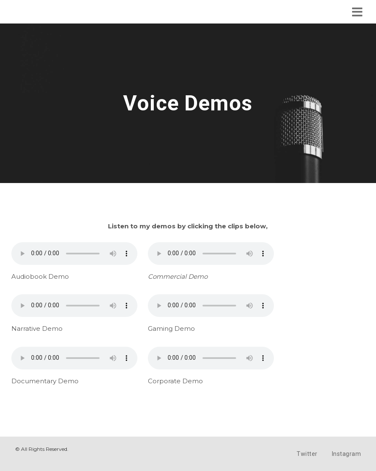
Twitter (307, 453)
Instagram (346, 453)
